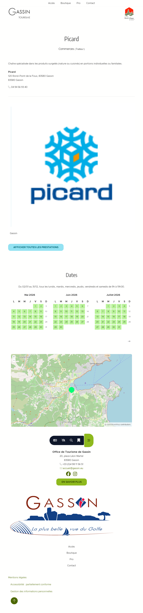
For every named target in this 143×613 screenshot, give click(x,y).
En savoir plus (72, 482)
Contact (90, 3)
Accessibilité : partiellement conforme (30, 584)
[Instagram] (75, 473)
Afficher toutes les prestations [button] (35, 247)
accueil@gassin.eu (71, 468)
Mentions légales (17, 577)
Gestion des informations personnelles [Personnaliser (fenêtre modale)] (31, 591)
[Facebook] (68, 473)
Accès (51, 3)
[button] (129, 341)
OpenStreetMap (113, 424)
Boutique (66, 3)
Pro (78, 3)
